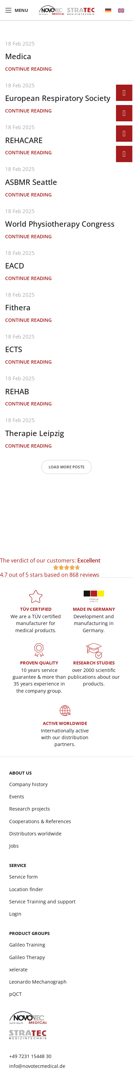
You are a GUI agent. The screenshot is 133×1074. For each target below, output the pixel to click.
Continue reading (28, 69)
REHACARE (24, 140)
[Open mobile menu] (17, 10)
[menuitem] (108, 10)
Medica (18, 56)
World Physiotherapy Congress (60, 224)
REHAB (17, 391)
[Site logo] (67, 9)
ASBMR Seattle (31, 182)
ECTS (13, 349)
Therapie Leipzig (34, 433)
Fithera (18, 307)
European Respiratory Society (57, 98)
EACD (14, 265)
